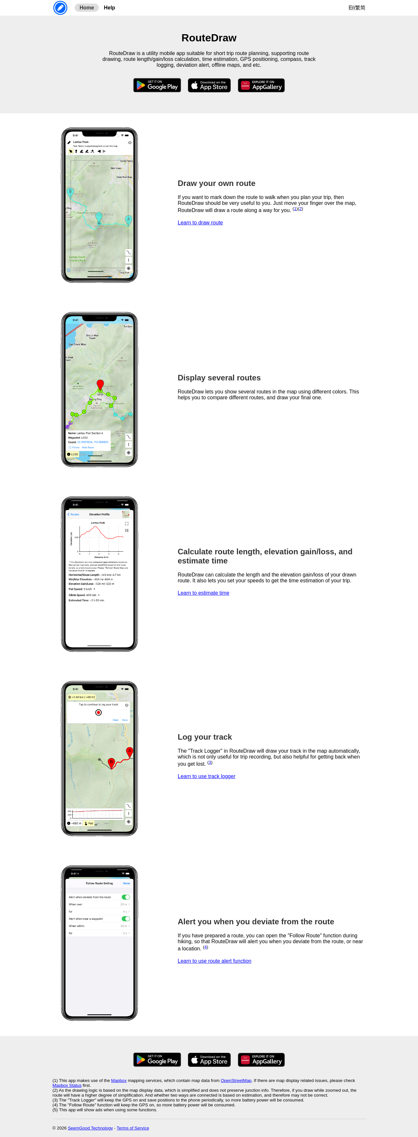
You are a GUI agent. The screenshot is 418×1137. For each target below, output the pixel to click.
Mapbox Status (67, 1085)
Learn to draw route (200, 222)
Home (87, 7)
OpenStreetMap (236, 1080)
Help (109, 7)
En (352, 7)
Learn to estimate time (203, 593)
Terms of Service (133, 1128)
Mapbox (119, 1080)
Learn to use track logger (206, 776)
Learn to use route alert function (214, 961)
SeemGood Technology (90, 1128)
